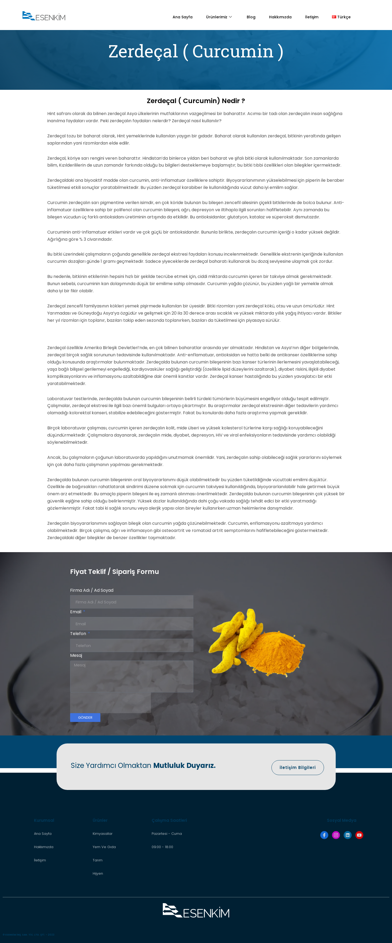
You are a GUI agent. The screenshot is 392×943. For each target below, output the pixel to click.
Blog (251, 17)
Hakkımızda (280, 17)
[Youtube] (359, 881)
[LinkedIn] (348, 881)
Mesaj (76, 655)
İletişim (311, 17)
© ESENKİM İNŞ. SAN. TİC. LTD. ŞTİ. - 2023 (28, 934)
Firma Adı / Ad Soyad (91, 590)
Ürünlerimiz (219, 17)
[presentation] (110, 702)
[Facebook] (324, 881)
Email (76, 612)
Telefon (78, 634)
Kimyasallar (103, 879)
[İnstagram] (336, 881)
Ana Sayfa (183, 17)
